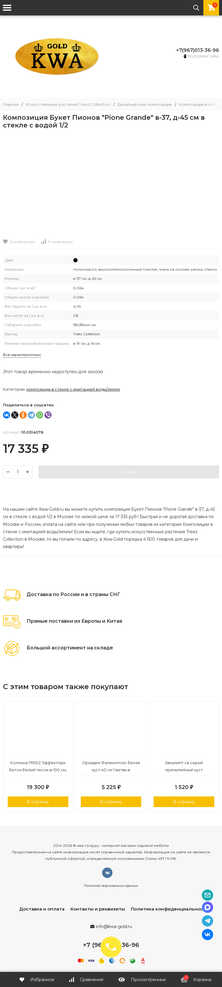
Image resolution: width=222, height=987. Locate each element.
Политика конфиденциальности (170, 909)
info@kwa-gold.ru (114, 926)
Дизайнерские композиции (145, 104)
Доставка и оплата (42, 909)
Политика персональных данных (111, 886)
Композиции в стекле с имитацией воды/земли (73, 389)
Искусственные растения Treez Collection (68, 104)
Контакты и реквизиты (97, 909)
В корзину (38, 801)
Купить (128, 472)
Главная (11, 104)
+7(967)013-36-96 (197, 50)
